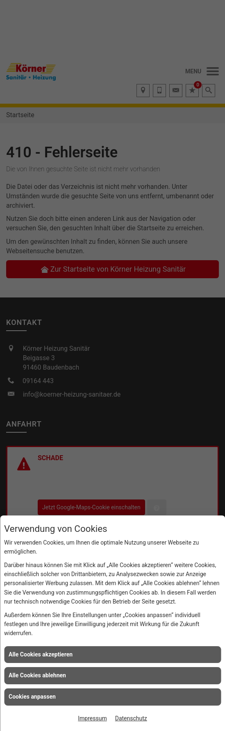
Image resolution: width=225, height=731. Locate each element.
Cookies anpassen (32, 696)
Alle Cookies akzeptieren (41, 654)
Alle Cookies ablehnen (37, 675)
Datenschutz (131, 718)
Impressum (92, 718)
